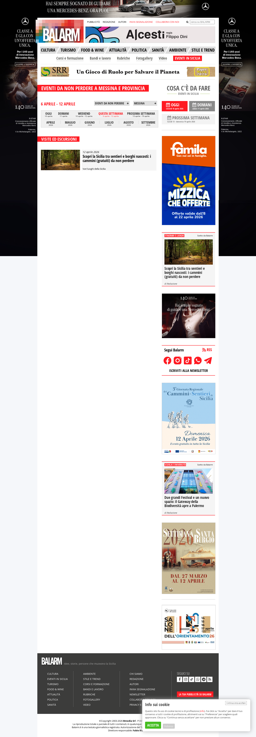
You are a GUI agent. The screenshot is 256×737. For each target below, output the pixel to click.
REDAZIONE (109, 21)
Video (163, 58)
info (202, 711)
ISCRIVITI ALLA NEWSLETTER (188, 370)
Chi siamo (136, 673)
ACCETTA (153, 725)
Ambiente (89, 673)
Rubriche (123, 58)
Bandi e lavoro (100, 58)
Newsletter (137, 694)
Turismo (52, 684)
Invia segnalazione (142, 689)
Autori (134, 684)
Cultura (52, 673)
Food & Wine (55, 689)
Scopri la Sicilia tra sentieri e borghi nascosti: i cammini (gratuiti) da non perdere (117, 158)
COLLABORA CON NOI (167, 21)
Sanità (51, 704)
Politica (52, 699)
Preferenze (168, 726)
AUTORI (122, 21)
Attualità (53, 694)
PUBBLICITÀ (93, 21)
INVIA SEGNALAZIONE (141, 21)
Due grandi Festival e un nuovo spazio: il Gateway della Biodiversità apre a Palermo (186, 501)
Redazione (172, 283)
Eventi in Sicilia (57, 679)
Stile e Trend (91, 679)
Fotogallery (144, 58)
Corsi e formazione (70, 58)
